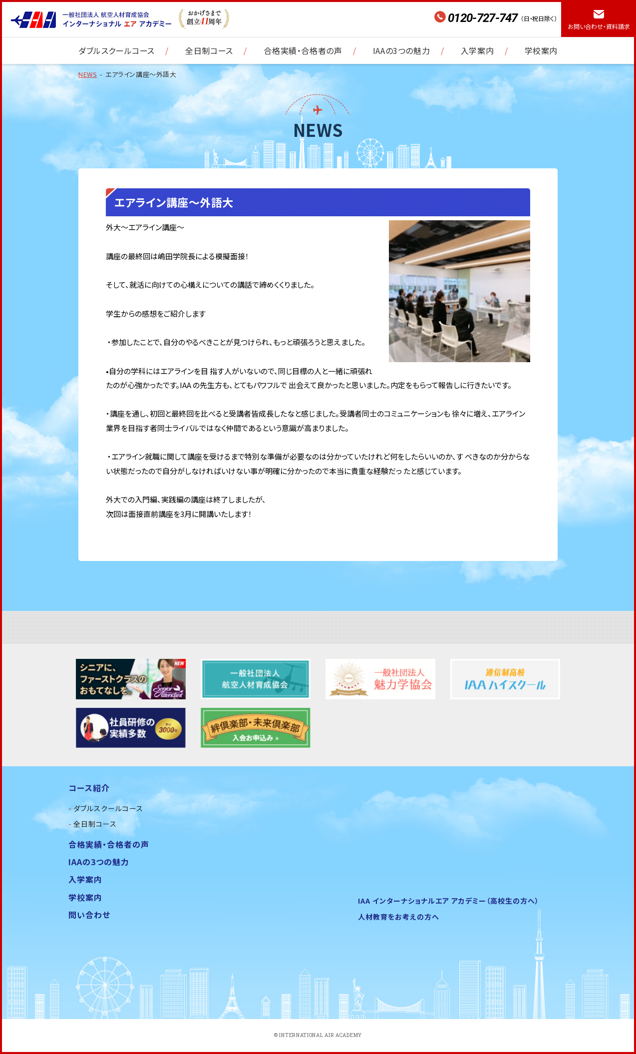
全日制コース (209, 50)
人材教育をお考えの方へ (398, 917)
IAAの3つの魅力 (401, 50)
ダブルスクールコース (116, 50)
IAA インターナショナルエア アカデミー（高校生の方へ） (448, 901)
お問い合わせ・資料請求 (599, 26)
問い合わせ (89, 915)
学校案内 (541, 50)
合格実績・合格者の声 (303, 50)
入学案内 (477, 50)
